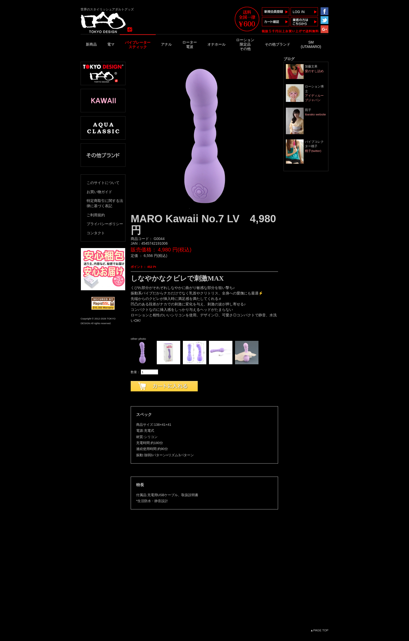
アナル (166, 44)
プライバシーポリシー (105, 224)
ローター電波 (189, 44)
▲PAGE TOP (319, 630)
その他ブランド (277, 44)
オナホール (216, 44)
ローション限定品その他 (245, 44)
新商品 (91, 44)
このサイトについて (103, 183)
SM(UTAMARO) (311, 44)
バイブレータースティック (138, 44)
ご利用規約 (96, 215)
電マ (111, 44)
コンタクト (96, 233)
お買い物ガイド (99, 192)
